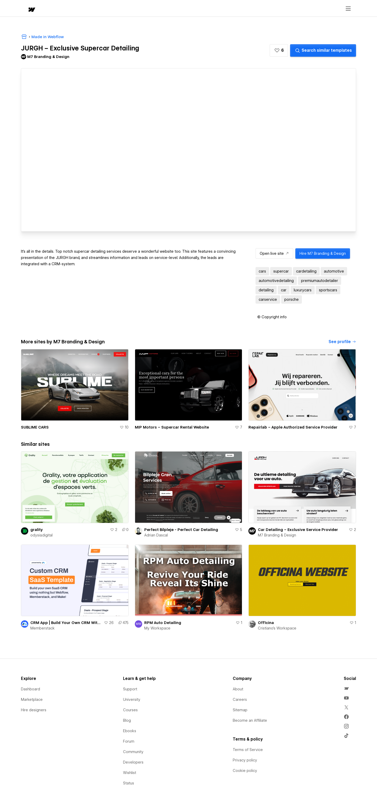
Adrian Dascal (156, 535)
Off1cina (266, 623)
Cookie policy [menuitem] (245, 771)
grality (36, 530)
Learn (100, 8)
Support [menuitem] (130, 689)
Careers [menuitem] (240, 699)
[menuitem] (346, 688)
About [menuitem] (238, 689)
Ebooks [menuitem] (129, 731)
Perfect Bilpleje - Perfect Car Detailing (181, 530)
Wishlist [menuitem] (129, 773)
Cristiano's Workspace (277, 628)
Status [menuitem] (128, 783)
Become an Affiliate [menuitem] (250, 720)
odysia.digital (41, 535)
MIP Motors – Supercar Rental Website (172, 427)
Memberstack (42, 628)
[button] (46, 8)
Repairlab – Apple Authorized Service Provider (292, 427)
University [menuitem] (131, 699)
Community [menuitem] (133, 752)
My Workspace (157, 628)
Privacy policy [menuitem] (245, 760)
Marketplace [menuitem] (32, 699)
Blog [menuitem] (127, 720)
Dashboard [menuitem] (30, 689)
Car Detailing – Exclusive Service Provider (298, 530)
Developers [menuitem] (133, 762)
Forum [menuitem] (128, 741)
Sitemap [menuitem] (240, 710)
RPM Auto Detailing (162, 623)
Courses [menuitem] (130, 710)
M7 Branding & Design (277, 535)
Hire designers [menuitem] (33, 710)
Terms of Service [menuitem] (248, 750)
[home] (27, 8)
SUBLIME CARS (35, 427)
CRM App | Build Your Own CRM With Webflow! (66, 623)
